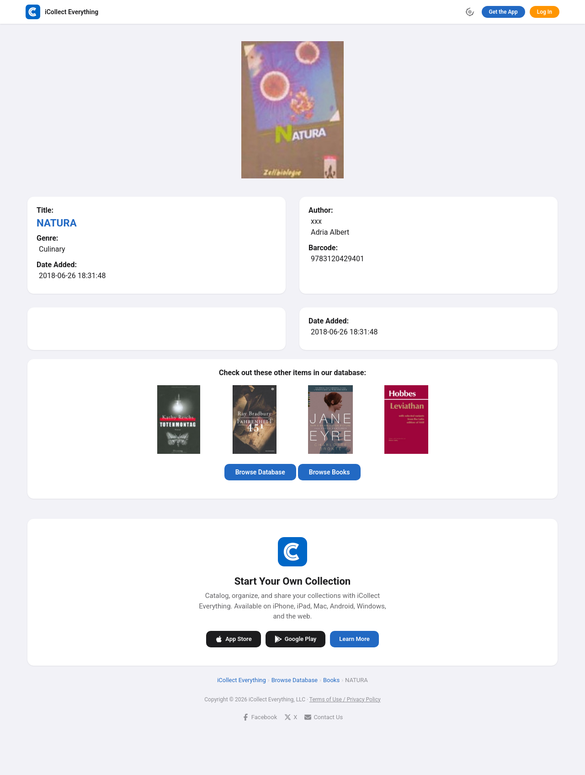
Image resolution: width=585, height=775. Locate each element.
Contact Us (323, 716)
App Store (233, 638)
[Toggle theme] (470, 12)
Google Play (296, 638)
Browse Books (329, 472)
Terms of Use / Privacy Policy (345, 699)
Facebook (259, 716)
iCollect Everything (241, 679)
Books (331, 679)
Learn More (354, 638)
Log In (544, 12)
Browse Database (260, 472)
